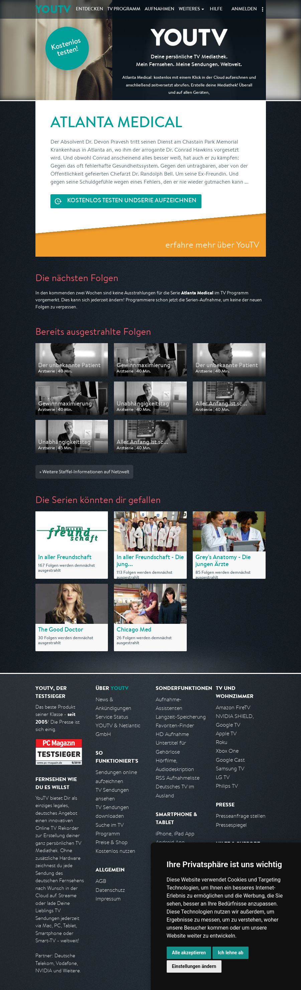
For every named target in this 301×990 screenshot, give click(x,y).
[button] (262, 9)
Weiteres (189, 9)
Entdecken (89, 9)
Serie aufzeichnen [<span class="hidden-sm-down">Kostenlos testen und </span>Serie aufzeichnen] (131, 201)
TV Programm (123, 9)
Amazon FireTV (233, 707)
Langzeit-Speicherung (181, 716)
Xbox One (227, 750)
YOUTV (52, 9)
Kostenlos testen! (66, 47)
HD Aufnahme (172, 734)
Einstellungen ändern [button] (194, 966)
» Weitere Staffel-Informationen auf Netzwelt (84, 472)
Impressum (108, 898)
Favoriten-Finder (175, 725)
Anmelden (244, 9)
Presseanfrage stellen (241, 815)
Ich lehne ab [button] (230, 952)
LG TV (223, 777)
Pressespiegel (231, 824)
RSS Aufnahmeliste (177, 777)
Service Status (112, 716)
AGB (101, 881)
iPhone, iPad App (175, 833)
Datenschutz (110, 890)
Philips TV (227, 785)
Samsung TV (230, 768)
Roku (221, 742)
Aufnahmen (159, 9)
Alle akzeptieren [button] (189, 952)
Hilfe (216, 9)
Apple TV (226, 733)
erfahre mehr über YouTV (212, 244)
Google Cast (230, 759)
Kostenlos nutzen (115, 850)
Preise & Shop (112, 842)
